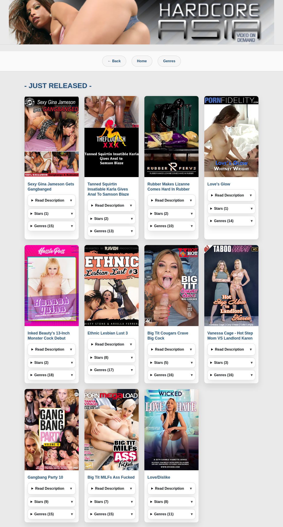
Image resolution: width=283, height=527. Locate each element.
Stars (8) (101, 357)
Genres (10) (164, 226)
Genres (169, 61)
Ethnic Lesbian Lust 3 (108, 333)
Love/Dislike (158, 477)
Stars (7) (101, 502)
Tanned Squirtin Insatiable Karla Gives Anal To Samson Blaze (108, 189)
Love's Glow (218, 184)
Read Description (49, 200)
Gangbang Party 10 (45, 477)
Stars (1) (41, 213)
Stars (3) (221, 363)
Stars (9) (41, 502)
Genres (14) (223, 221)
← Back (114, 61)
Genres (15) (44, 226)
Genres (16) (164, 375)
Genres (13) (104, 231)
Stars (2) (101, 219)
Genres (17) (104, 370)
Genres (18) (44, 375)
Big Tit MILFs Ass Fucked (111, 477)
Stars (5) (161, 363)
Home (142, 61)
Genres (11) (164, 514)
